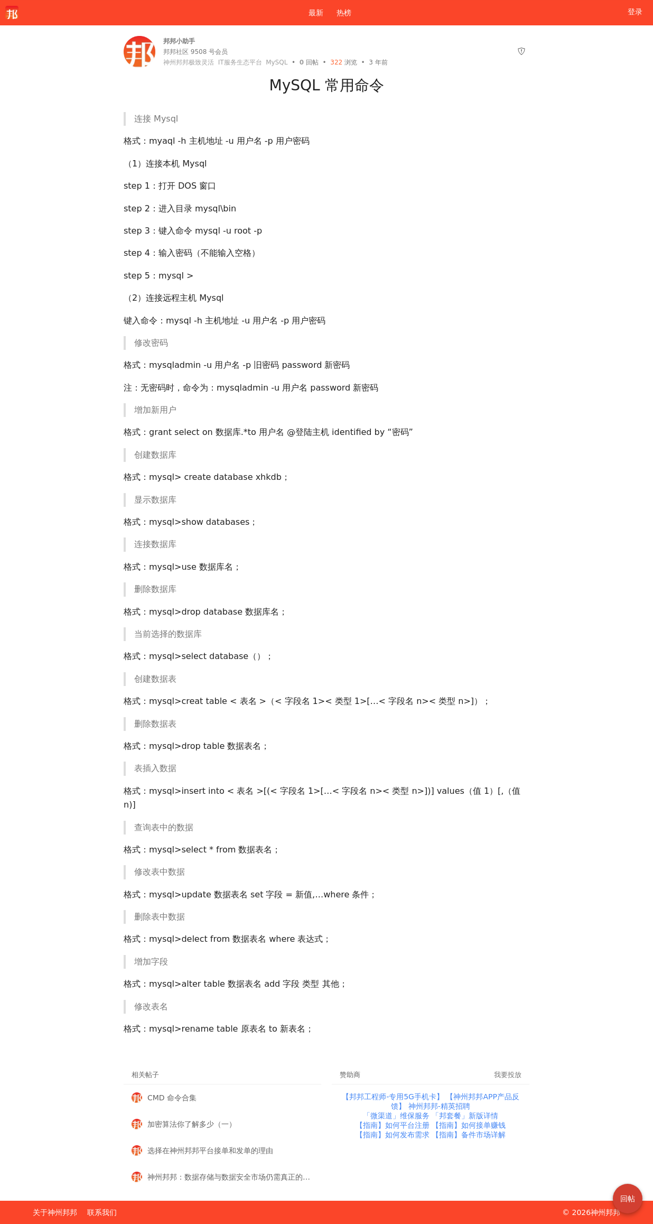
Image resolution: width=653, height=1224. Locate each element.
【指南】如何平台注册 (394, 1125)
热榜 (344, 12)
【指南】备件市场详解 (469, 1134)
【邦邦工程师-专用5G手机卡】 (394, 1096)
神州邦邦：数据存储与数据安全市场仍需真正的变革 (230, 1177)
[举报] (521, 51)
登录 (635, 11)
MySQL (276, 62)
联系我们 (102, 1212)
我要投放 (507, 1075)
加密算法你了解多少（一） (191, 1124)
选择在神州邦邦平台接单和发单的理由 (210, 1150)
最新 (311, 12)
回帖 (309, 62)
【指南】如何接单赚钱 (469, 1125)
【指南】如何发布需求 (394, 1134)
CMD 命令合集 (172, 1097)
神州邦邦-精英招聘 (439, 1106)
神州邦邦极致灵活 (188, 62)
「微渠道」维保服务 (397, 1115)
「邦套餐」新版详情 (465, 1115)
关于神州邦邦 (55, 1212)
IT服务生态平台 (240, 62)
